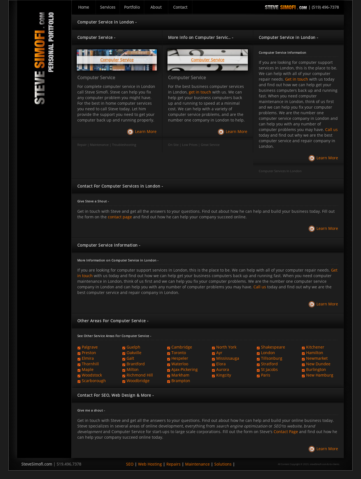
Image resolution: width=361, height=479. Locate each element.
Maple (88, 369)
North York (226, 347)
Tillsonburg (271, 358)
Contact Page (286, 431)
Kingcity (223, 375)
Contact (180, 7)
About (156, 7)
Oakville (134, 352)
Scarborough (94, 380)
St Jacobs (269, 369)
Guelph (133, 347)
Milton (133, 369)
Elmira (88, 358)
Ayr (219, 352)
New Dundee (318, 363)
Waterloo (179, 363)
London (268, 352)
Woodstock (92, 375)
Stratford (269, 363)
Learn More (146, 131)
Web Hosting (150, 464)
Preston (89, 352)
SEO (130, 464)
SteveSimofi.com (36, 464)
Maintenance (197, 464)
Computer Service (96, 77)
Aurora (222, 369)
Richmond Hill (140, 375)
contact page (120, 216)
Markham (180, 375)
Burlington (316, 369)
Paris (265, 375)
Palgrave (90, 347)
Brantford (136, 363)
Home (83, 7)
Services (107, 7)
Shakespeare (273, 347)
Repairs (173, 464)
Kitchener (315, 347)
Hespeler (179, 358)
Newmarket (317, 358)
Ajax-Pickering (184, 369)
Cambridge (181, 347)
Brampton (180, 380)
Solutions (223, 464)
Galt (130, 358)
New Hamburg (319, 375)
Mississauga (227, 358)
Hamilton (314, 352)
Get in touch (296, 79)
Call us (331, 129)
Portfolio (132, 7)
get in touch (200, 92)
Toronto (178, 352)
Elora (221, 363)
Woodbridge (138, 380)
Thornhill (90, 363)
